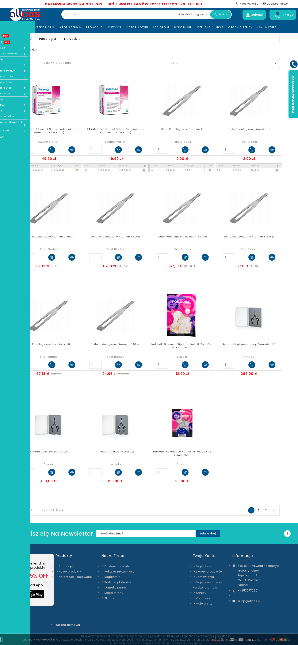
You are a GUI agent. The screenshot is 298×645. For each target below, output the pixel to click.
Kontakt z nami (116, 587)
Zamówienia (205, 577)
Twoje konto (204, 555)
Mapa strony (114, 593)
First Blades (182, 142)
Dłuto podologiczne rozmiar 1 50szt (115, 236)
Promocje (94, 27)
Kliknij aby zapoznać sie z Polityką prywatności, (199, 636)
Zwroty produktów (209, 571)
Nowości (114, 27)
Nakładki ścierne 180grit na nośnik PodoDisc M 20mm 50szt (182, 345)
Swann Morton (48, 142)
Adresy (201, 593)
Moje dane (204, 566)
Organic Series (240, 27)
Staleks (182, 357)
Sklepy (109, 598)
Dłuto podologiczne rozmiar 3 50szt (182, 236)
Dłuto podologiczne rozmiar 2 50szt (49, 236)
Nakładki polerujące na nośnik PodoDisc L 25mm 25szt (182, 453)
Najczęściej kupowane (75, 577)
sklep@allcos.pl (249, 601)
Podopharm (183, 27)
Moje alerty (204, 603)
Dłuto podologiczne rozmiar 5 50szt (249, 236)
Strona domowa (68, 625)
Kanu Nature (266, 27)
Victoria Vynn (137, 27)
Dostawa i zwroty (117, 566)
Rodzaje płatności (118, 582)
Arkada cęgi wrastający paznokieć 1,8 (249, 344)
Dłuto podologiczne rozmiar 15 (182, 129)
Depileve (203, 27)
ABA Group (161, 27)
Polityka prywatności (120, 571)
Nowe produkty (70, 571)
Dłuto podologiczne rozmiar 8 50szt (116, 344)
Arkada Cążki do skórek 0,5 (116, 451)
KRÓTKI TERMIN (71, 27)
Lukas (219, 27)
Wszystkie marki (42, 27)
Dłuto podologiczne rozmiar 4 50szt (49, 344)
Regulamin (112, 577)
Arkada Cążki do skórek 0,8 (49, 451)
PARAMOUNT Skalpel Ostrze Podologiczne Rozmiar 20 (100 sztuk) (115, 130)
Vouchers (203, 598)
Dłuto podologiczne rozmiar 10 (249, 129)
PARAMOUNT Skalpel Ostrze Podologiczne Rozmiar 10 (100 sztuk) (48, 130)
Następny (273, 510)
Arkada (249, 357)
